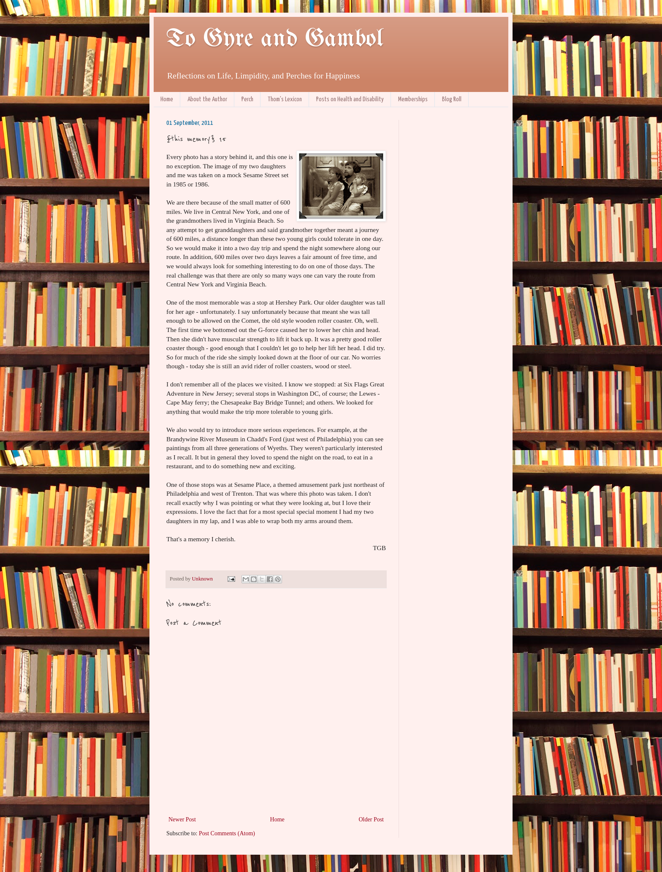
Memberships (413, 99)
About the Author (207, 99)
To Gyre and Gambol (274, 39)
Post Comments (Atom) (227, 833)
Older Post (371, 819)
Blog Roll (451, 99)
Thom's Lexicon (285, 99)
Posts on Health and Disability (350, 99)
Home (166, 99)
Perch (247, 99)
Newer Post (182, 819)
